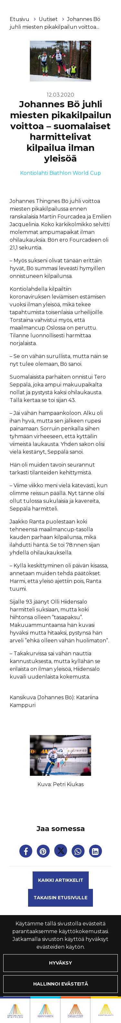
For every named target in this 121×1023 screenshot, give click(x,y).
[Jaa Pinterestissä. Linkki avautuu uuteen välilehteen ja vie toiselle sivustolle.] (44, 852)
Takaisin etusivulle (60, 897)
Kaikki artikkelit (60, 880)
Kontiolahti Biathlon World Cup (60, 173)
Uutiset (49, 19)
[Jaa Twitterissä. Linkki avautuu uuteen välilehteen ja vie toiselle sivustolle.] (61, 852)
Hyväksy (60, 962)
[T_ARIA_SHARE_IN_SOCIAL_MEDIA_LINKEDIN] (95, 852)
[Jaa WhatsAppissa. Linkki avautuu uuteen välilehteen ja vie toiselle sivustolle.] (78, 852)
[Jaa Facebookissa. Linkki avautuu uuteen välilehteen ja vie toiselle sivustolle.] (26, 852)
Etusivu (20, 19)
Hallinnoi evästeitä (60, 983)
